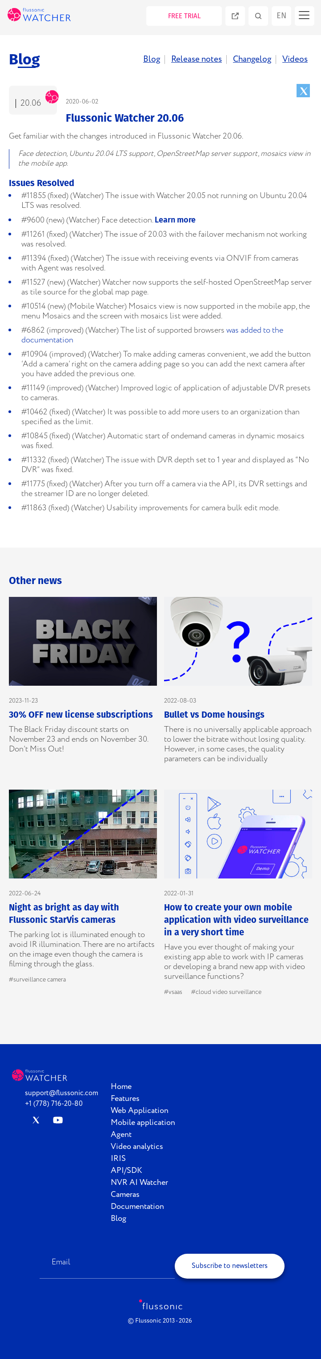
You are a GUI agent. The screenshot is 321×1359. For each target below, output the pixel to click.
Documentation (137, 1206)
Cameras (125, 1194)
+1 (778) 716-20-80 (54, 1104)
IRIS (118, 1158)
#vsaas (173, 992)
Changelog (252, 59)
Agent (121, 1134)
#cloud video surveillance (226, 992)
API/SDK (126, 1170)
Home (121, 1087)
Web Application (140, 1111)
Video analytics (137, 1146)
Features (125, 1099)
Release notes (196, 59)
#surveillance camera (37, 979)
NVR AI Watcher (139, 1182)
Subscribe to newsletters (230, 1266)
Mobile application (143, 1123)
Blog (151, 59)
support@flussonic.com (61, 1093)
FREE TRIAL (184, 16)
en (281, 15)
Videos (295, 59)
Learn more (175, 220)
